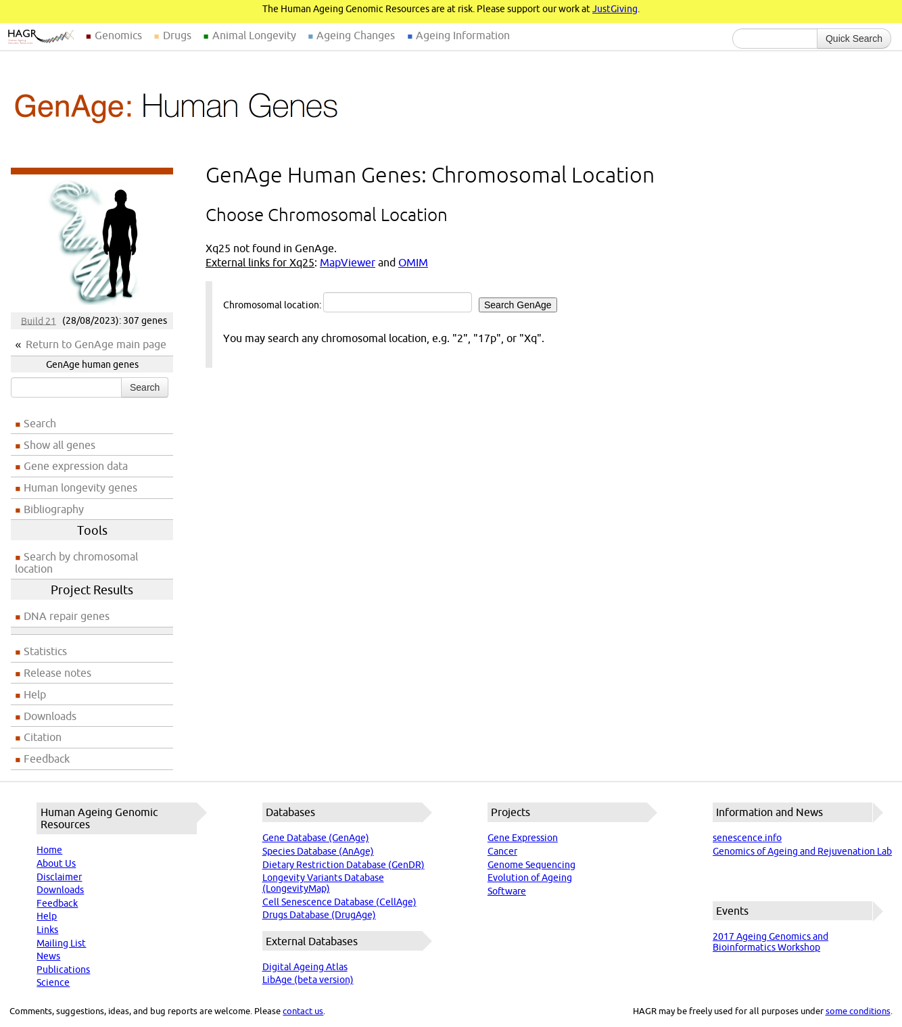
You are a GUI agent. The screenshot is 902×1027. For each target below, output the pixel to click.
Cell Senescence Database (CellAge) (339, 902)
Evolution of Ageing (530, 877)
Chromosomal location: (390, 302)
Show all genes (59, 445)
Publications (63, 969)
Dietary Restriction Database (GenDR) (343, 864)
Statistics (45, 651)
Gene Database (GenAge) (315, 837)
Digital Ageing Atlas (305, 966)
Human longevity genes (80, 487)
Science (53, 982)
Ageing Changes (355, 35)
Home (49, 849)
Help (35, 694)
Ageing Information (463, 35)
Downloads (50, 716)
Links (47, 929)
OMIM (413, 262)
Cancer (502, 851)
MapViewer (347, 262)
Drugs (177, 35)
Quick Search (854, 38)
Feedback (47, 759)
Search (145, 387)
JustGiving (615, 8)
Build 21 (38, 320)
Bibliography (54, 509)
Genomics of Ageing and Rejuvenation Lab (802, 851)
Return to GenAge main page (96, 344)
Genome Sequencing (531, 864)
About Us (56, 863)
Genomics (118, 35)
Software (507, 891)
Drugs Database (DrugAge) (319, 914)
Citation (43, 737)
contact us (303, 1011)
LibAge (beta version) (308, 979)
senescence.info (747, 837)
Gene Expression (523, 837)
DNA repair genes (67, 616)
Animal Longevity (254, 35)
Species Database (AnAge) (318, 851)
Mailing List (61, 943)
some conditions (858, 1011)
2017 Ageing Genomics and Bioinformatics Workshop (770, 942)
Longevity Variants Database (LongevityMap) (323, 883)
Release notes (57, 673)
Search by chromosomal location (76, 562)
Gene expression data (76, 466)
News (48, 956)
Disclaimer (59, 876)
